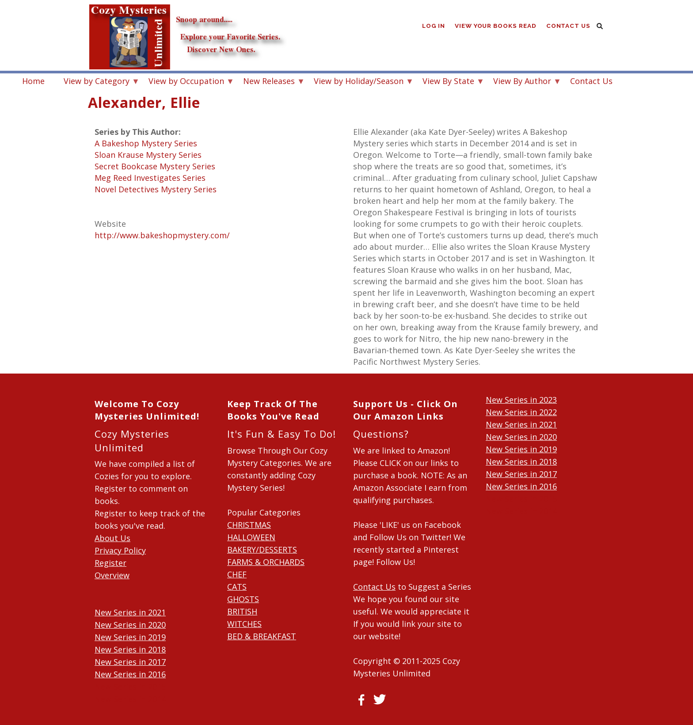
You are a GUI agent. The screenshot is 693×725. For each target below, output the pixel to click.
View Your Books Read (495, 26)
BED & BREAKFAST (261, 636)
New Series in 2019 (130, 637)
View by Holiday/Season (358, 82)
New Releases (269, 82)
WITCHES (244, 623)
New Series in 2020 (130, 624)
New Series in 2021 (130, 612)
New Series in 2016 (130, 674)
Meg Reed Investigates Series (150, 177)
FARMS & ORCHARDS (266, 562)
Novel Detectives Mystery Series (156, 189)
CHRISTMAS (249, 524)
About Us (112, 538)
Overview (112, 575)
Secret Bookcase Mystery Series (155, 166)
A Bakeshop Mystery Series (146, 143)
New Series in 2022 (521, 412)
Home (33, 81)
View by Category (96, 82)
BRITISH (242, 611)
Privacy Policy (120, 550)
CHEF (237, 574)
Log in (432, 26)
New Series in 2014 (130, 699)
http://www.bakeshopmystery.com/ (162, 235)
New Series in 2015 (130, 686)
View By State (448, 82)
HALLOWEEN (251, 537)
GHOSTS (243, 599)
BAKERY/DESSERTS (262, 549)
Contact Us (568, 26)
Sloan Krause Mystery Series (148, 154)
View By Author (522, 82)
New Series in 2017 (130, 661)
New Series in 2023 (521, 399)
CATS (237, 586)
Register (110, 562)
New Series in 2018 (130, 649)
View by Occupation (186, 82)
